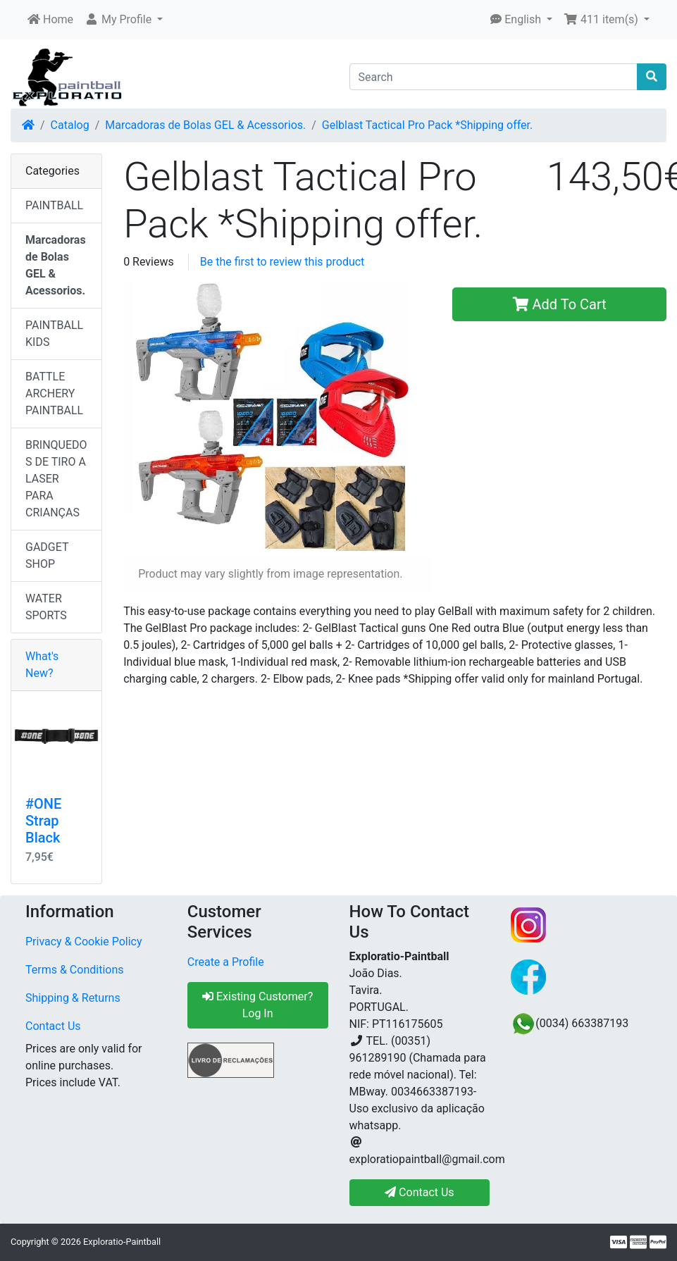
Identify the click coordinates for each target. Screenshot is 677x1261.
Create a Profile (225, 962)
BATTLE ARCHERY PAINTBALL (54, 393)
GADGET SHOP (47, 555)
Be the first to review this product (282, 261)
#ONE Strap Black (43, 820)
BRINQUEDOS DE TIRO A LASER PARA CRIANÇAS (56, 478)
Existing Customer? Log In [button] (257, 1005)
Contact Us (53, 1026)
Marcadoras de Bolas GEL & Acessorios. (205, 125)
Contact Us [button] (419, 1192)
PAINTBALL (54, 205)
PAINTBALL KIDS (54, 333)
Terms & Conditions (74, 969)
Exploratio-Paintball (122, 1241)
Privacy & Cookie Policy (83, 941)
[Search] (493, 76)
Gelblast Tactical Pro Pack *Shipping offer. (427, 125)
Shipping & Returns (72, 998)
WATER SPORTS (46, 607)
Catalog (70, 125)
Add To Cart (560, 304)
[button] (123, 20)
